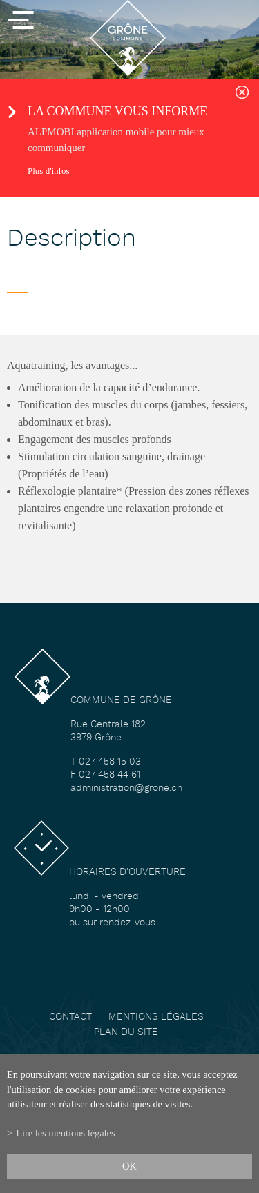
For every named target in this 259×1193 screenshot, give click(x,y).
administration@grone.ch (126, 788)
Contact (70, 1017)
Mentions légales (156, 1017)
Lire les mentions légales (65, 1132)
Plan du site (126, 1032)
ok (129, 1166)
